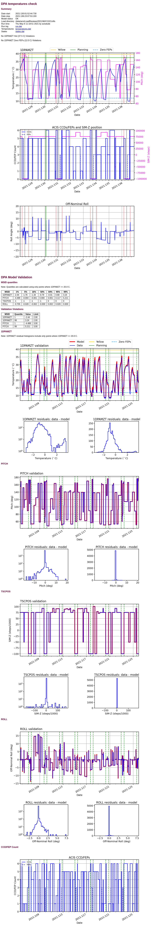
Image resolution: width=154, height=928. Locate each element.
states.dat (19, 31)
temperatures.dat (23, 29)
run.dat (18, 26)
